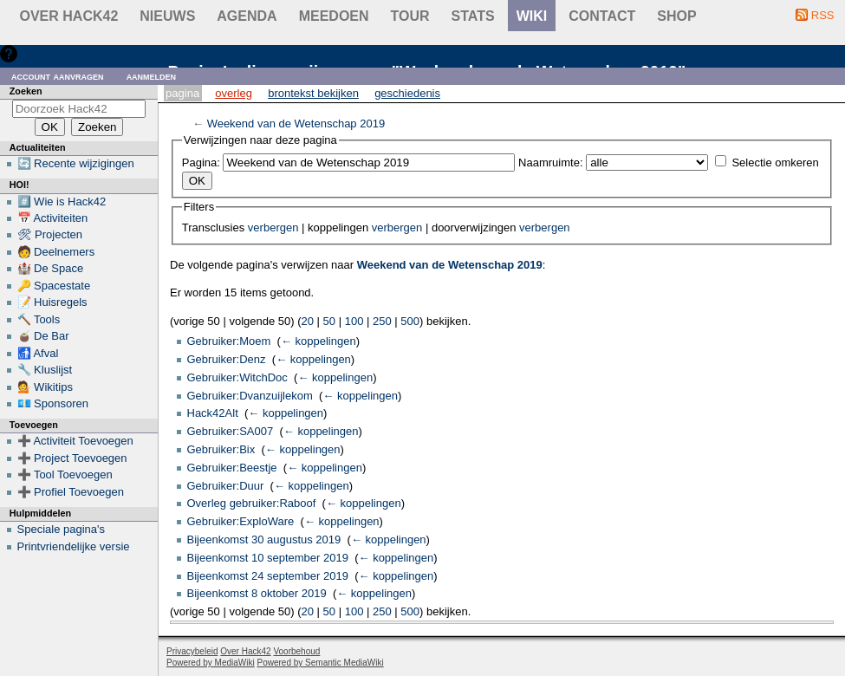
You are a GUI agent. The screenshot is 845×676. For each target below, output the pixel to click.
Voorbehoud (296, 651)
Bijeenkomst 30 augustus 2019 (264, 539)
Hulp (33, 53)
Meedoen (334, 16)
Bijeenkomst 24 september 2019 (267, 575)
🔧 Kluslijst (45, 369)
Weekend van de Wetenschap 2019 (296, 123)
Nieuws (167, 16)
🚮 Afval (38, 353)
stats (473, 16)
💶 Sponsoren (53, 403)
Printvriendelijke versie (73, 546)
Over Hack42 (69, 16)
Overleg (233, 93)
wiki (532, 16)
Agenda (246, 16)
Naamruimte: (550, 162)
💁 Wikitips (45, 386)
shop (676, 16)
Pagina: (201, 162)
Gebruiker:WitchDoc (237, 377)
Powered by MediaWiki (210, 662)
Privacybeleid (192, 651)
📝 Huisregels (52, 302)
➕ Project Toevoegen (72, 458)
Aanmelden (152, 75)
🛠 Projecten (50, 234)
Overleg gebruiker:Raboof (251, 503)
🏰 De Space (50, 268)
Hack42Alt (212, 412)
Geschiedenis (407, 93)
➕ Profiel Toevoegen (70, 491)
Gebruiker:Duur (225, 485)
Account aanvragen (57, 75)
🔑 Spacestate (54, 285)
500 (409, 321)
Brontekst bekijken (313, 93)
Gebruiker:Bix (221, 449)
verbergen (273, 227)
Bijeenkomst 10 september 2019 (267, 557)
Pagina (182, 93)
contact (602, 16)
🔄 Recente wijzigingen (75, 163)
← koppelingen (318, 341)
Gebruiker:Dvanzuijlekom (250, 395)
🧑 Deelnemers (56, 251)
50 (329, 321)
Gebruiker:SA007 (230, 431)
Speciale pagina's (61, 529)
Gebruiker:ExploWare (241, 521)
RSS (823, 15)
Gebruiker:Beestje (232, 467)
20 (308, 321)
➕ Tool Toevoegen (65, 474)
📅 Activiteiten (52, 217)
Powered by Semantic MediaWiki (320, 662)
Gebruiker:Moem (229, 341)
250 (382, 321)
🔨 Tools (39, 319)
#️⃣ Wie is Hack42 (62, 201)
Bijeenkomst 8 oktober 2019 (257, 593)
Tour (410, 16)
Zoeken (26, 91)
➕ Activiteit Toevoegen (75, 440)
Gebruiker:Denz (226, 359)
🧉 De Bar (43, 335)
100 (354, 321)
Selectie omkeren (774, 162)
